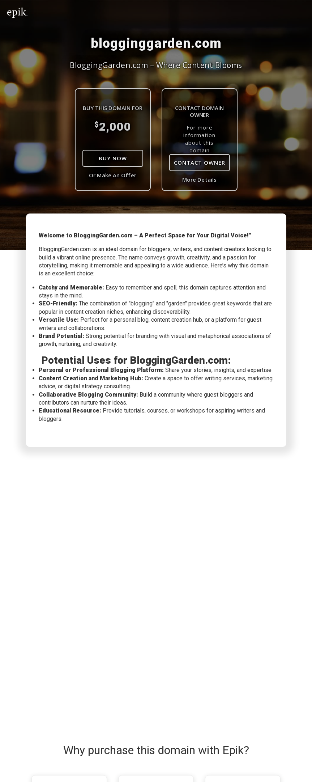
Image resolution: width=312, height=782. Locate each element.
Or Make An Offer (112, 175)
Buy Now (113, 158)
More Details (199, 179)
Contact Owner (199, 162)
